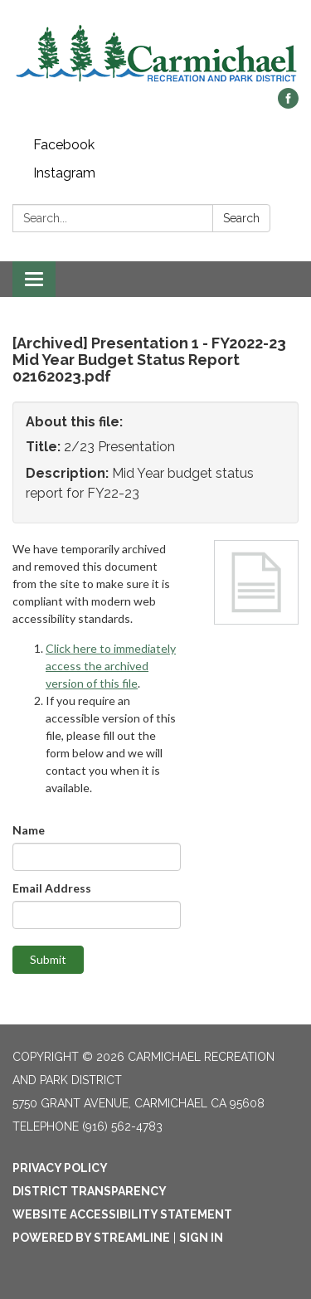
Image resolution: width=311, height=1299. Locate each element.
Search (241, 218)
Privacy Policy (60, 1168)
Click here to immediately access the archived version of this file (111, 665)
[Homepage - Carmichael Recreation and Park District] (155, 52)
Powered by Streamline (91, 1237)
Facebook (64, 145)
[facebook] (288, 104)
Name (28, 830)
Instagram (64, 173)
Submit (48, 959)
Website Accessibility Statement (122, 1214)
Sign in (201, 1237)
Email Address (51, 888)
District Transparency (89, 1191)
